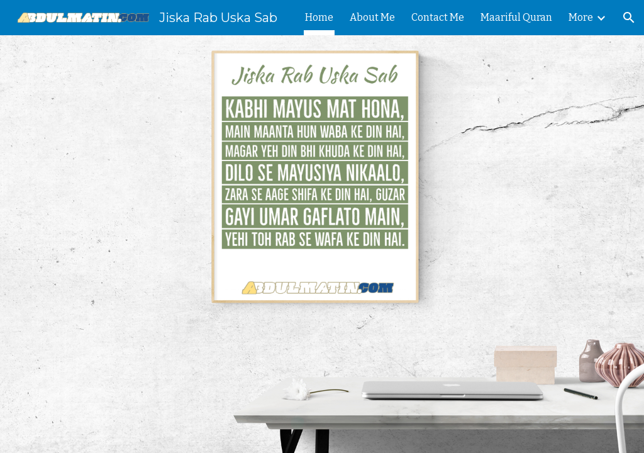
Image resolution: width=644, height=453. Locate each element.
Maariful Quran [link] (516, 17)
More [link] (581, 17)
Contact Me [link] (437, 17)
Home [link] (319, 17)
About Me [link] (372, 17)
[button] (629, 18)
